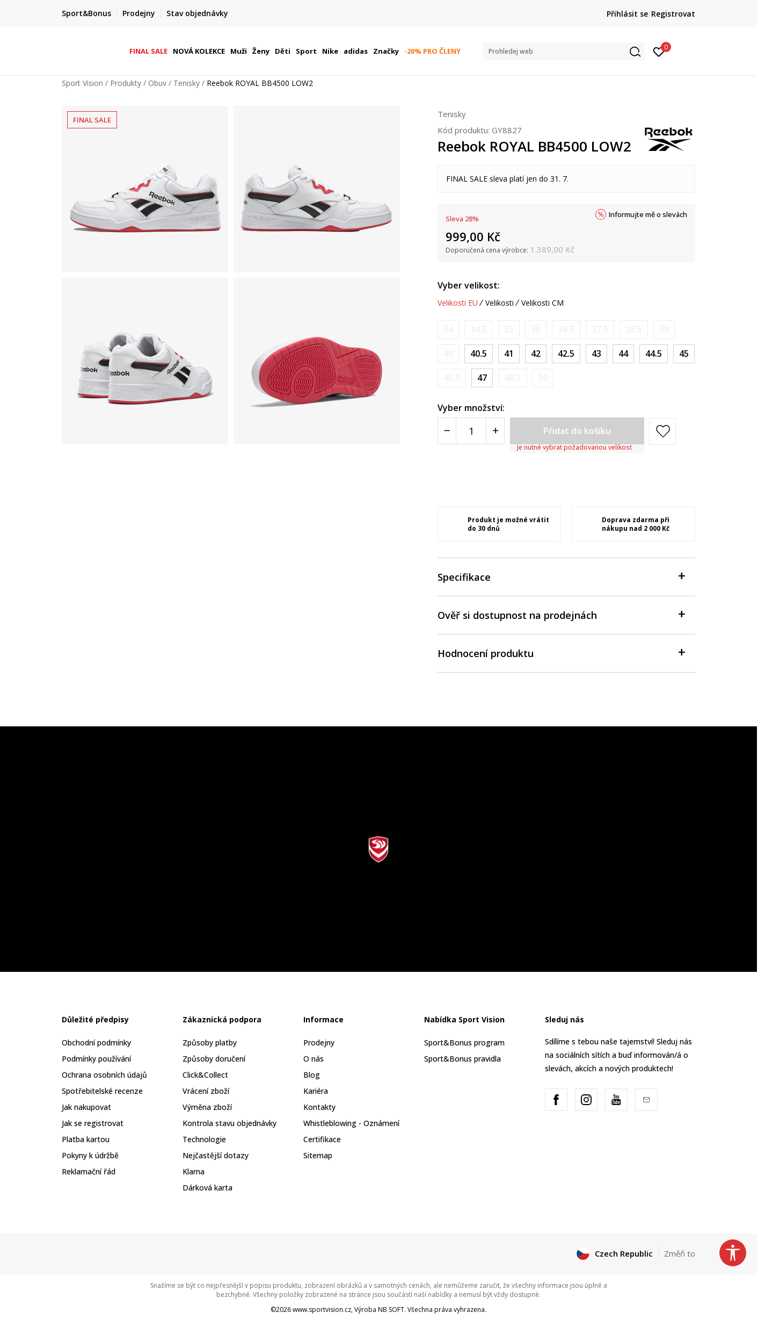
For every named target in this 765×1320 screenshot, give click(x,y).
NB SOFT (391, 1309)
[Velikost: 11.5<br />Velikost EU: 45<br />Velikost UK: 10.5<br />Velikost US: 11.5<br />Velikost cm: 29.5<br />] (684, 353)
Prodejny (318, 1042)
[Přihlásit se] (659, 51)
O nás (313, 1059)
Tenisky (186, 83)
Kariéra (315, 1091)
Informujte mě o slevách (648, 214)
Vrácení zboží (206, 1091)
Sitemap (317, 1155)
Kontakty (319, 1107)
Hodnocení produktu (561, 652)
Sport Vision (82, 83)
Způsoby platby (210, 1042)
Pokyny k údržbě (90, 1155)
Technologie (204, 1139)
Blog (311, 1075)
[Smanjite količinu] (447, 430)
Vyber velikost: (469, 285)
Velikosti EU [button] (458, 303)
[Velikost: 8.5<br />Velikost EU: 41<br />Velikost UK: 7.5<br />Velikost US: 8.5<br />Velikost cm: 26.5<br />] (509, 353)
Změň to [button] (679, 1253)
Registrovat (673, 14)
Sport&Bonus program (464, 1042)
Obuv (157, 83)
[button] (563, 51)
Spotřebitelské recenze (102, 1091)
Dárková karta (207, 1187)
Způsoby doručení (214, 1059)
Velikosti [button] (499, 303)
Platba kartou (86, 1139)
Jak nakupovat (86, 1107)
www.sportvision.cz (322, 1309)
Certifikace (322, 1139)
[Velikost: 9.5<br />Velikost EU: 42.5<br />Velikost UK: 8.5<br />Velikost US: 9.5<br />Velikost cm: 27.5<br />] (566, 353)
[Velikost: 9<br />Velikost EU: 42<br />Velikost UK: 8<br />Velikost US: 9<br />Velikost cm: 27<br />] (536, 353)
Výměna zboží (207, 1107)
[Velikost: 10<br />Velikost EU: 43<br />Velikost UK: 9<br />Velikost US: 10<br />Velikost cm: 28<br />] (596, 353)
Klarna (194, 1171)
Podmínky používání (96, 1059)
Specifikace (561, 576)
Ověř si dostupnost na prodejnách (561, 614)
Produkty (125, 83)
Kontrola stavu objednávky (229, 1123)
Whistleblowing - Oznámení (351, 1123)
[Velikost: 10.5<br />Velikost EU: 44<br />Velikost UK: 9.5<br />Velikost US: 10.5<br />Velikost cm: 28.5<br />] (623, 353)
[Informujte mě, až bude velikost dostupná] (448, 329)
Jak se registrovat (92, 1123)
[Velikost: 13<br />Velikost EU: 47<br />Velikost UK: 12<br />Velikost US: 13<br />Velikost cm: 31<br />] (482, 378)
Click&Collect (205, 1075)
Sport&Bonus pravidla (462, 1059)
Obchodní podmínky (96, 1042)
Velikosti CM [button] (542, 303)
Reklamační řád (88, 1171)
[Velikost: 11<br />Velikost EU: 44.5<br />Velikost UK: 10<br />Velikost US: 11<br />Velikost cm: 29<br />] (653, 353)
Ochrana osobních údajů (104, 1075)
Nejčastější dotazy (216, 1155)
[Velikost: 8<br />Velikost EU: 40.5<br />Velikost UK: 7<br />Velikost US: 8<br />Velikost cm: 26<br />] (478, 353)
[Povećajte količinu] (495, 430)
